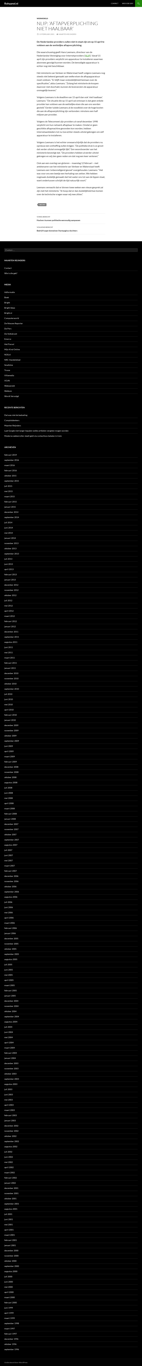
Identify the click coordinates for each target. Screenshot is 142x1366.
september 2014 (11, 517)
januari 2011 (10, 668)
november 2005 (11, 943)
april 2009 (9, 751)
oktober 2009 (10, 735)
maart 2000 (9, 1297)
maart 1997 (9, 1328)
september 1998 (11, 1323)
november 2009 (11, 730)
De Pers (7, 328)
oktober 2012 (10, 595)
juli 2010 (8, 694)
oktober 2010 (10, 683)
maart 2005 (9, 985)
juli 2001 (8, 1214)
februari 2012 (10, 621)
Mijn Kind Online (12, 349)
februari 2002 (10, 1177)
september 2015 (11, 481)
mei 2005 (8, 975)
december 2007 (11, 824)
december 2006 (11, 876)
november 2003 (11, 1068)
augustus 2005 (10, 959)
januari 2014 (10, 538)
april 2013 (9, 569)
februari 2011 (10, 663)
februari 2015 (10, 501)
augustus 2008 (10, 782)
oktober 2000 (10, 1261)
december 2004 (11, 1001)
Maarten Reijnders (67, 34)
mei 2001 (8, 1224)
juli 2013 (8, 559)
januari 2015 (10, 507)
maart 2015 (9, 496)
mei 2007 (8, 860)
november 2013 (11, 543)
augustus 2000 (10, 1271)
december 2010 (11, 673)
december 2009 (11, 725)
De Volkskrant (10, 334)
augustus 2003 (10, 1084)
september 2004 (11, 1016)
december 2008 (11, 767)
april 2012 (9, 611)
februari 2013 (10, 574)
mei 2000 (8, 1287)
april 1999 (9, 1313)
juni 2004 (8, 1032)
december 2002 (11, 1125)
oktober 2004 (10, 1011)
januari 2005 (10, 995)
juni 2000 (8, 1281)
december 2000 (11, 1250)
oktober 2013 (10, 548)
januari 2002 (10, 1183)
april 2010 (9, 709)
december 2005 (11, 938)
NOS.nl (7, 354)
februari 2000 (10, 1302)
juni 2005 (8, 969)
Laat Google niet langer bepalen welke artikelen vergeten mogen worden (36, 430)
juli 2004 (8, 1027)
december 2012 (11, 585)
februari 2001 (10, 1240)
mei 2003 (8, 1099)
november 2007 (11, 829)
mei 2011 (8, 652)
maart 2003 (9, 1110)
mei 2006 (8, 912)
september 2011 (11, 637)
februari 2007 (10, 871)
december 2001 (11, 1188)
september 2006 (11, 891)
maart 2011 (9, 657)
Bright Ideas (9, 308)
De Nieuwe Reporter (13, 323)
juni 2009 (8, 746)
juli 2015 (8, 486)
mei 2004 (8, 1037)
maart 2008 (9, 808)
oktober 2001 (10, 1198)
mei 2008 (8, 798)
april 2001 (9, 1229)
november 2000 (11, 1255)
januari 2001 (10, 1245)
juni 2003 (8, 1094)
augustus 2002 (10, 1146)
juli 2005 (8, 964)
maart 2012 (9, 616)
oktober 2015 (10, 475)
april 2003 (9, 1105)
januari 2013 (10, 579)
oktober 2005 (10, 949)
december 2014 (11, 512)
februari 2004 (10, 1053)
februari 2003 (10, 1115)
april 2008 (9, 803)
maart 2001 (9, 1235)
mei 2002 (8, 1162)
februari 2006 (10, 928)
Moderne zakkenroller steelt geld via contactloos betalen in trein (33, 436)
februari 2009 (10, 761)
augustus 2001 (10, 1209)
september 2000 (11, 1266)
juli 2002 (8, 1151)
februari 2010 (10, 715)
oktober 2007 (10, 834)
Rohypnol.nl (11, 3)
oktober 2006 (10, 886)
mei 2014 (8, 533)
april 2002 (9, 1167)
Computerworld (11, 318)
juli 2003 (8, 1089)
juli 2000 (8, 1276)
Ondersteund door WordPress (15, 1362)
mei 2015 (8, 491)
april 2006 (9, 917)
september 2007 (11, 839)
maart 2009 (9, 756)
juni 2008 (8, 793)
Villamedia (9, 375)
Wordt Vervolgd (11, 396)
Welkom (8, 391)
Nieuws (42, 205)
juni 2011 (8, 647)
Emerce (7, 339)
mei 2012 (8, 605)
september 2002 (11, 1141)
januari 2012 (10, 626)
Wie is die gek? (127, 3)
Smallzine (8, 365)
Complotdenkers (11, 420)
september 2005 (11, 954)
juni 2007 (8, 855)
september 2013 (11, 553)
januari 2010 (10, 720)
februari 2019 (10, 455)
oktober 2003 (10, 1073)
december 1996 (11, 1339)
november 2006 (11, 881)
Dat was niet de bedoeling (15, 415)
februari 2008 (10, 813)
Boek (6, 297)
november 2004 (11, 1006)
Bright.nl (8, 313)
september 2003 (11, 1079)
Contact (114, 3)
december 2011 (11, 631)
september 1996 (11, 1349)
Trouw (7, 370)
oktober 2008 (10, 777)
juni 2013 (8, 564)
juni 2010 (8, 699)
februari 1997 (10, 1333)
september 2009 (11, 741)
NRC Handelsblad (12, 360)
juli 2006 (8, 902)
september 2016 (11, 460)
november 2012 (11, 590)
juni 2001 (8, 1219)
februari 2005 (10, 990)
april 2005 (9, 980)
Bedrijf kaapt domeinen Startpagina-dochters (71, 228)
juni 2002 (8, 1157)
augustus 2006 (10, 897)
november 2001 (11, 1193)
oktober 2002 (10, 1136)
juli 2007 (8, 850)
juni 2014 (8, 527)
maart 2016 (9, 465)
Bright (7, 302)
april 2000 (9, 1292)
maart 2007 (9, 865)
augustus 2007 (10, 845)
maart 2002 (9, 1172)
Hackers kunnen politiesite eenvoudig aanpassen (71, 218)
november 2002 (11, 1131)
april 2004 (9, 1042)
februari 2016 (10, 470)
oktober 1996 (10, 1344)
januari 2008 (10, 819)
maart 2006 (9, 923)
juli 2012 (8, 600)
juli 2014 (8, 522)
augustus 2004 (10, 1021)
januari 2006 (10, 933)
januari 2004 (10, 1058)
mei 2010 (8, 704)
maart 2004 (9, 1047)
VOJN (7, 380)
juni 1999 (8, 1307)
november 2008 (11, 772)
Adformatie (9, 292)
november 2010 (11, 678)
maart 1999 (9, 1318)
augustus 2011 (10, 642)
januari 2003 (10, 1120)
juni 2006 (8, 907)
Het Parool (9, 344)
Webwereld (42, 18)
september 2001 (11, 1203)
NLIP (87, 55)
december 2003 (11, 1063)
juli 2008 (8, 787)
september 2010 (11, 689)
